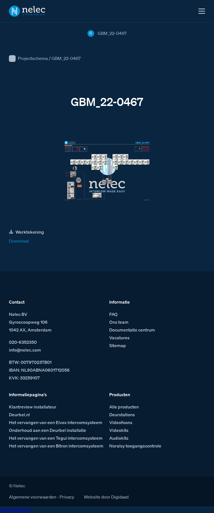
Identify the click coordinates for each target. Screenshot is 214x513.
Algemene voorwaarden (32, 497)
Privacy (67, 497)
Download (19, 241)
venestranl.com (15, 509)
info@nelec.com (25, 350)
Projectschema (33, 58)
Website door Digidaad (106, 497)
